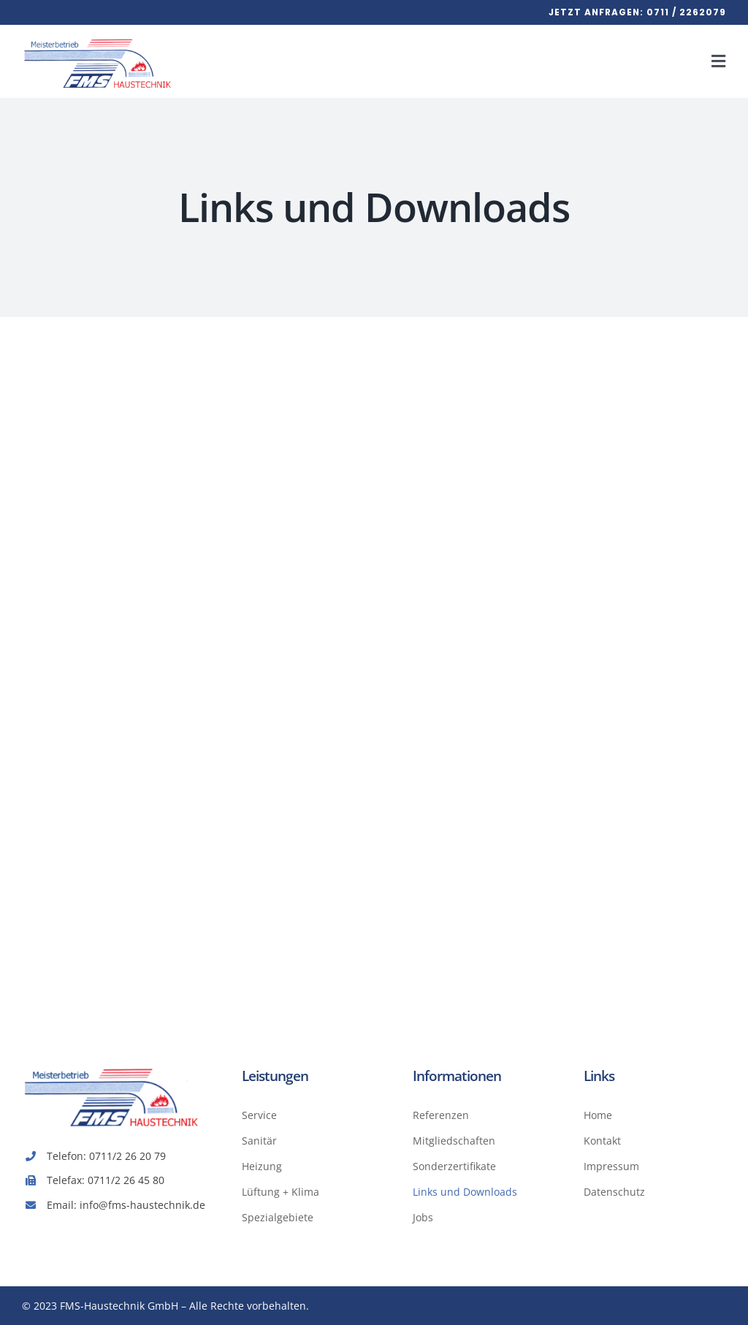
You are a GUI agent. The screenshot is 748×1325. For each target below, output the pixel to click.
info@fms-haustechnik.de (142, 1205)
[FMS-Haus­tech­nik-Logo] (113, 1066)
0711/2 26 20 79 (127, 1156)
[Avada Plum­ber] (99, 38)
